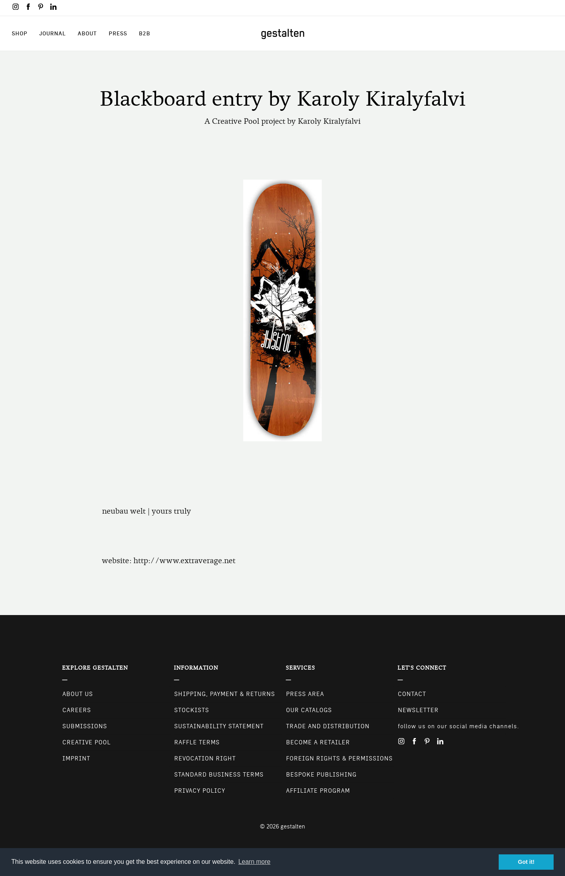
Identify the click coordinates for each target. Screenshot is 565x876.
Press (118, 33)
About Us (77, 694)
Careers (76, 710)
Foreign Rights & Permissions (339, 758)
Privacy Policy (199, 790)
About (87, 33)
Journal (52, 33)
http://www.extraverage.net (184, 560)
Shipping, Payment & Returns (224, 694)
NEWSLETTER (418, 710)
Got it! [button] (526, 862)
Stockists (191, 710)
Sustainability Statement (219, 726)
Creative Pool (86, 742)
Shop (19, 33)
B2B (144, 33)
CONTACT (412, 694)
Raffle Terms (197, 742)
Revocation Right (205, 758)
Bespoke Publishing (321, 774)
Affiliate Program (318, 790)
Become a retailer (318, 742)
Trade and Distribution (328, 726)
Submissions (84, 726)
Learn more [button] (254, 861)
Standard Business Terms (219, 774)
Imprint (76, 758)
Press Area (305, 694)
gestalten (293, 826)
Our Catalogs (309, 710)
